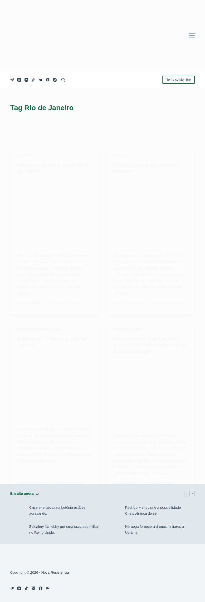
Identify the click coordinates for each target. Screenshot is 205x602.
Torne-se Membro (178, 79)
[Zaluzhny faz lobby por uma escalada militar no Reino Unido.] (17, 530)
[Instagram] (55, 80)
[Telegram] (12, 80)
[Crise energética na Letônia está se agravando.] (17, 510)
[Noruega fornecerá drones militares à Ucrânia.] (113, 530)
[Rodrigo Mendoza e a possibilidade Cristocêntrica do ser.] (113, 510)
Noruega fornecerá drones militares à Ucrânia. (154, 529)
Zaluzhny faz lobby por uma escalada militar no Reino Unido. (64, 529)
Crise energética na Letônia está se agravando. (57, 510)
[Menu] (192, 36)
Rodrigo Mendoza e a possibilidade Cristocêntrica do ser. (153, 510)
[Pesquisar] (63, 80)
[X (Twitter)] (19, 80)
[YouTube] (26, 80)
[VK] (40, 80)
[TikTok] (33, 80)
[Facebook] (47, 80)
